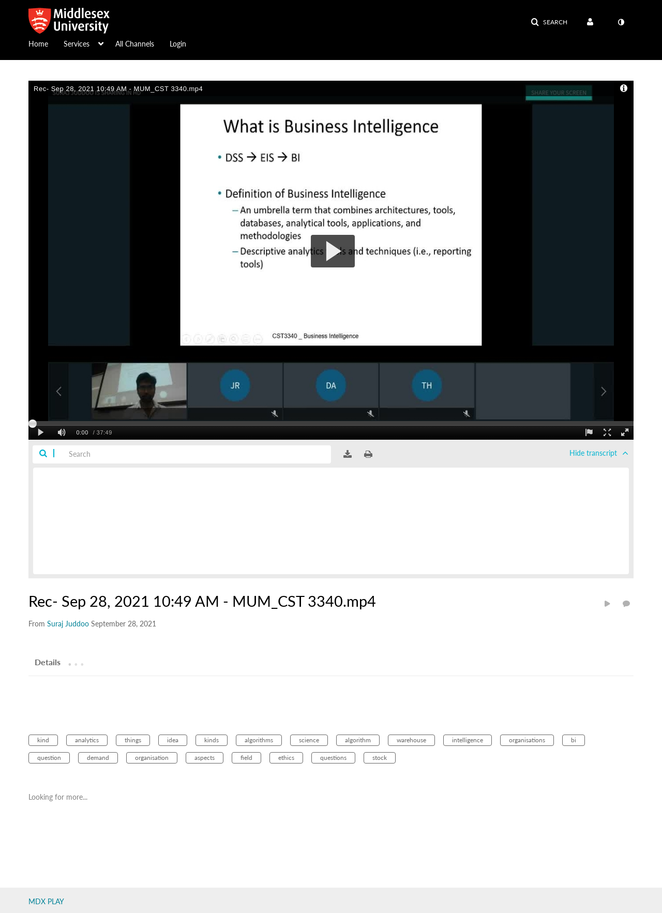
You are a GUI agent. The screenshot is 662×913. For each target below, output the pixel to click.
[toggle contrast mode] (621, 22)
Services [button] (76, 43)
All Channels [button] (134, 43)
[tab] (47, 661)
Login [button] (178, 43)
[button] (549, 22)
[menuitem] (46, 43)
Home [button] (38, 43)
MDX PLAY (46, 901)
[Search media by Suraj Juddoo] (68, 623)
